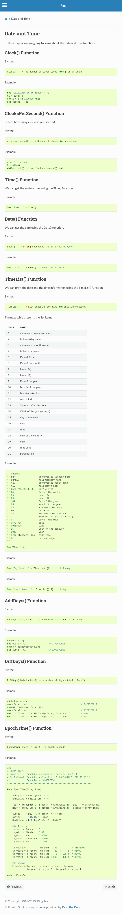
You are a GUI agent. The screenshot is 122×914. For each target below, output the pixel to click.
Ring (63, 5)
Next (110, 886)
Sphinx (22, 907)
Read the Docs (71, 907)
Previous (14, 886)
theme (41, 907)
